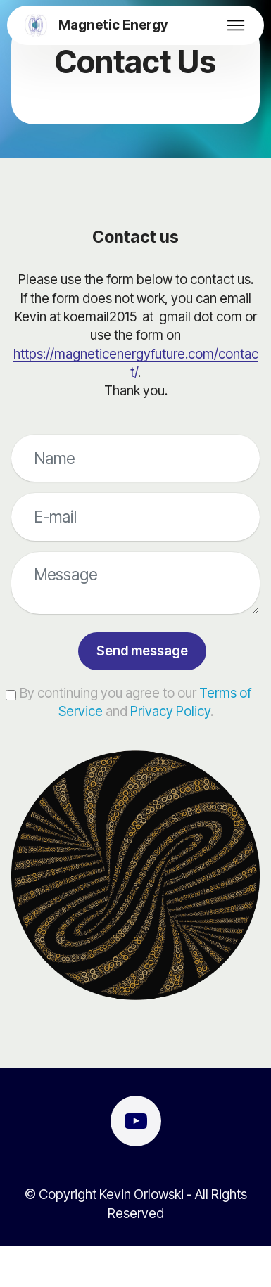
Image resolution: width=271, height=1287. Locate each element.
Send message (142, 651)
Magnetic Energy (113, 25)
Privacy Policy (170, 711)
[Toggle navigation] (236, 25)
